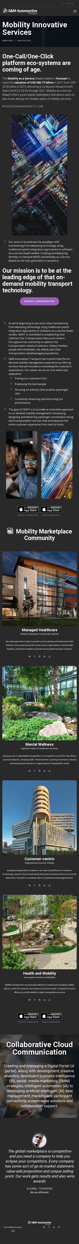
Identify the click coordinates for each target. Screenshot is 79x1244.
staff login (68, 3)
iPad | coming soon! (51, 515)
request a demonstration (39, 301)
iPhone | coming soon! (28, 515)
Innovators (24, 41)
